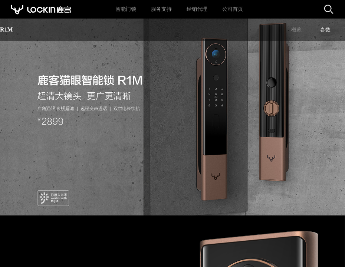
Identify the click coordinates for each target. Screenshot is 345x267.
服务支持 (161, 9)
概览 (296, 30)
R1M (6, 29)
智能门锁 (125, 9)
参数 (325, 30)
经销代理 (197, 9)
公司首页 (232, 9)
